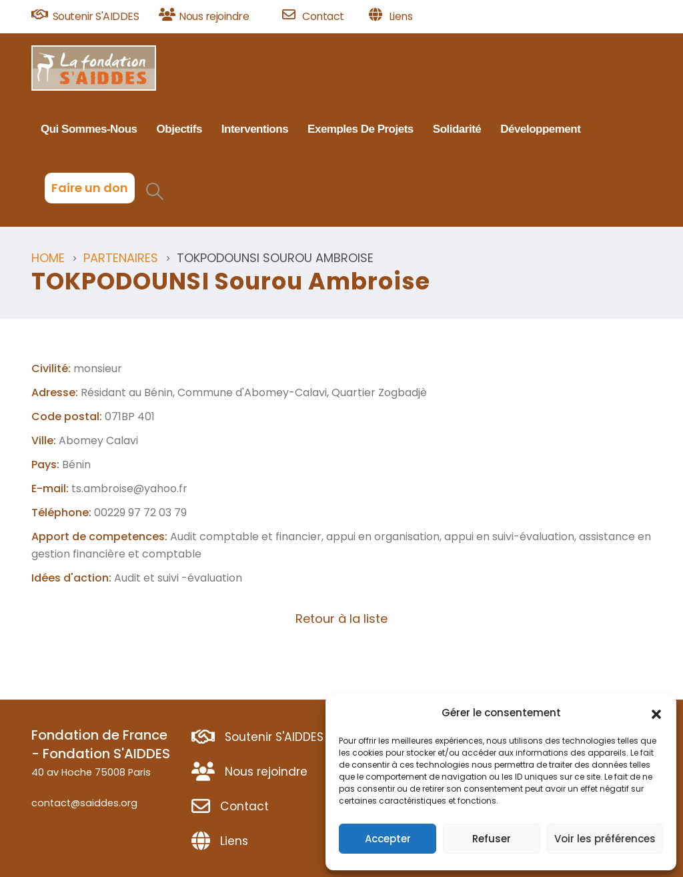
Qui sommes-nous (89, 129)
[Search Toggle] (154, 191)
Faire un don (89, 187)
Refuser (491, 839)
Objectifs (179, 129)
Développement (540, 129)
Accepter (388, 839)
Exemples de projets (360, 129)
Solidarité (457, 129)
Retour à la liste (341, 618)
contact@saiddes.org (84, 803)
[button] (656, 713)
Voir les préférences (605, 839)
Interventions (254, 129)
